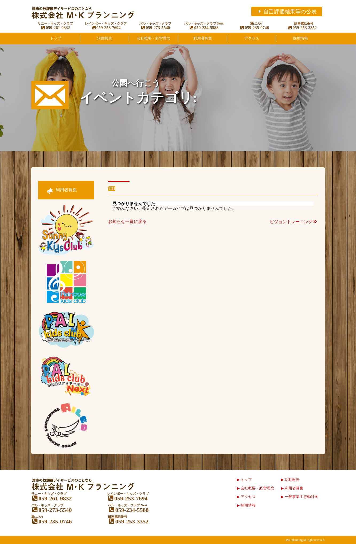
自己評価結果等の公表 (287, 11)
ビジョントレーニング (294, 221)
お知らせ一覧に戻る (127, 221)
